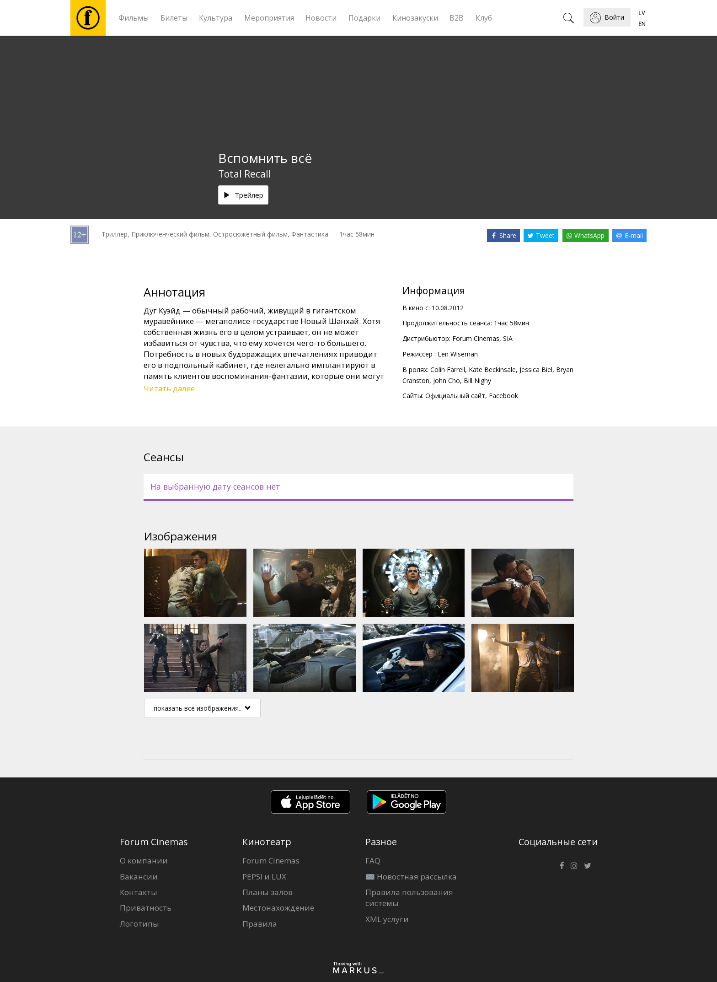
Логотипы (139, 923)
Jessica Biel (535, 369)
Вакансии (139, 876)
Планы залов (267, 892)
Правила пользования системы (409, 897)
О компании (144, 860)
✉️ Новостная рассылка (411, 876)
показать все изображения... (202, 708)
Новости (321, 18)
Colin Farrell (447, 369)
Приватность (145, 907)
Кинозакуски (415, 18)
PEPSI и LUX (264, 876)
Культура (215, 18)
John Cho (446, 380)
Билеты (174, 18)
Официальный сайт (455, 395)
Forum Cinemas (271, 860)
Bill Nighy (477, 380)
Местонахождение (278, 907)
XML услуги (387, 919)
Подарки (364, 18)
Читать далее (169, 388)
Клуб (484, 18)
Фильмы (133, 18)
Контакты (138, 892)
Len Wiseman (458, 354)
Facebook (503, 395)
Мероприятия (269, 18)
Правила (259, 923)
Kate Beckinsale (492, 369)
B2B (456, 18)
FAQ (372, 860)
